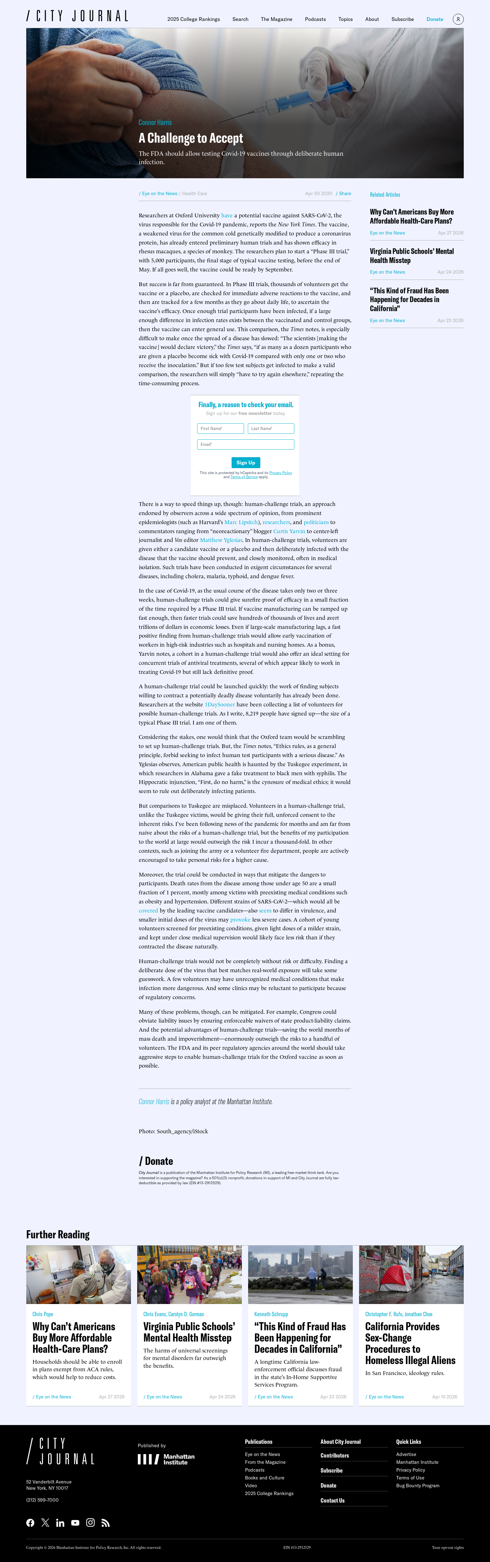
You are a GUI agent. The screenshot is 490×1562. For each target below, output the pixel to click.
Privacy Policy (280, 472)
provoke (240, 919)
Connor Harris (155, 122)
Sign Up (246, 462)
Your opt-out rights (448, 1547)
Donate (435, 19)
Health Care (194, 193)
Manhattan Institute (417, 1462)
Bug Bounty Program (418, 1486)
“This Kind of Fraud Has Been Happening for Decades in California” (409, 299)
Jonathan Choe (418, 1314)
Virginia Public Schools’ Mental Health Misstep (412, 256)
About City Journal (341, 1441)
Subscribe (403, 19)
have (227, 215)
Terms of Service (244, 476)
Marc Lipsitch (241, 521)
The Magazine (276, 19)
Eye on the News (53, 1397)
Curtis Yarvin (289, 530)
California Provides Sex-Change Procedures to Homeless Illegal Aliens (410, 1343)
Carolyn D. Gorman (186, 1314)
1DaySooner (220, 704)
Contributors (335, 1455)
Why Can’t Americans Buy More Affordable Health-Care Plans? (412, 216)
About (372, 19)
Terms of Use (410, 1478)
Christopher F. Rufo (383, 1314)
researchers (276, 521)
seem (265, 910)
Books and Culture (264, 1478)
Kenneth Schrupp (271, 1314)
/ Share (343, 193)
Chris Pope (42, 1314)
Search (240, 19)
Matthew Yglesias (221, 539)
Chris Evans (154, 1314)
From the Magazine (265, 1462)
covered (148, 910)
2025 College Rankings (194, 19)
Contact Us (333, 1500)
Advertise (406, 1454)
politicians (316, 521)
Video (251, 1486)
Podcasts (315, 19)
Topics (345, 19)
